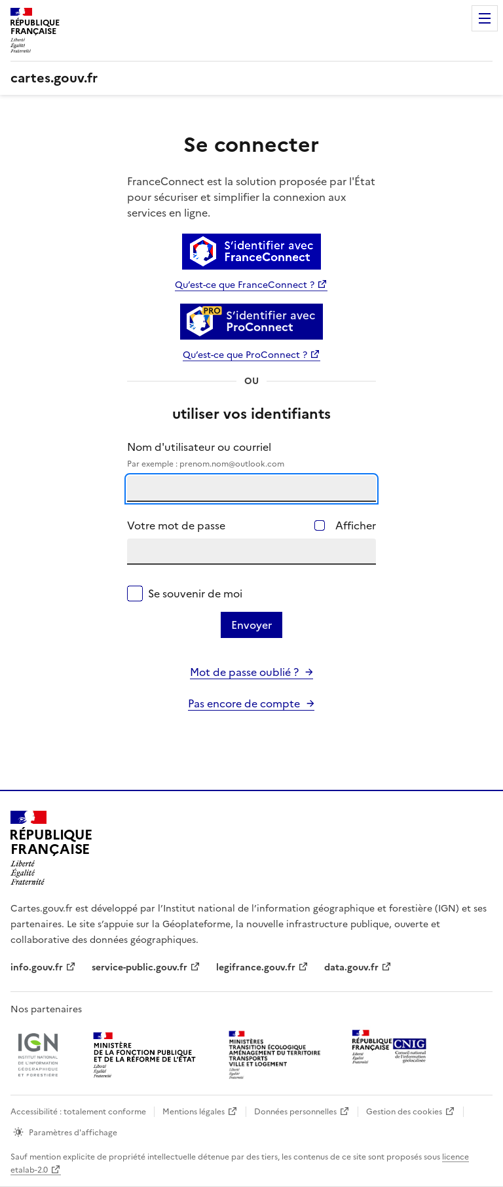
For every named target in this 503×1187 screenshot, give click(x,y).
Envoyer (251, 625)
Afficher (355, 525)
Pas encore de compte (244, 703)
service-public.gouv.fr (139, 967)
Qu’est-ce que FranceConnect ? (244, 285)
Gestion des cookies (404, 1112)
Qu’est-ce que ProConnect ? (245, 355)
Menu (485, 18)
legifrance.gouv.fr (255, 967)
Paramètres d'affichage (73, 1133)
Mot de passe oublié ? (244, 672)
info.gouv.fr (36, 967)
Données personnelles (295, 1112)
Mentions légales (193, 1112)
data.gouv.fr (351, 967)
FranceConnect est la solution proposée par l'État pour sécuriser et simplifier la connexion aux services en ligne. (251, 197)
